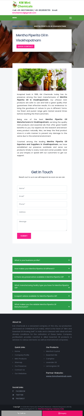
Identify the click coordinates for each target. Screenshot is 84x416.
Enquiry (62, 413)
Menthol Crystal (53, 351)
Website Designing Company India (51, 409)
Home (14, 26)
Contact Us (20, 370)
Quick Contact (25, 46)
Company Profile (22, 355)
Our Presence (20, 366)
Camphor (50, 358)
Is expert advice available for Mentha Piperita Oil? (36, 296)
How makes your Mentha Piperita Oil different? (34, 268)
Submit (24, 236)
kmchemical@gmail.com (24, 12)
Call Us (21, 413)
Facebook (18, 391)
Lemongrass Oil (52, 366)
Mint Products (25, 26)
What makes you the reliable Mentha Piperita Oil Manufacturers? (35, 305)
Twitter (17, 395)
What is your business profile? (27, 260)
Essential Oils (51, 355)
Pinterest (18, 398)
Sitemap (18, 362)
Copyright (16, 407)
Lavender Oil (51, 362)
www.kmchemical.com (58, 376)
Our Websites (20, 373)
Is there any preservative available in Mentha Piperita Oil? (39, 277)
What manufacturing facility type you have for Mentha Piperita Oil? (42, 286)
